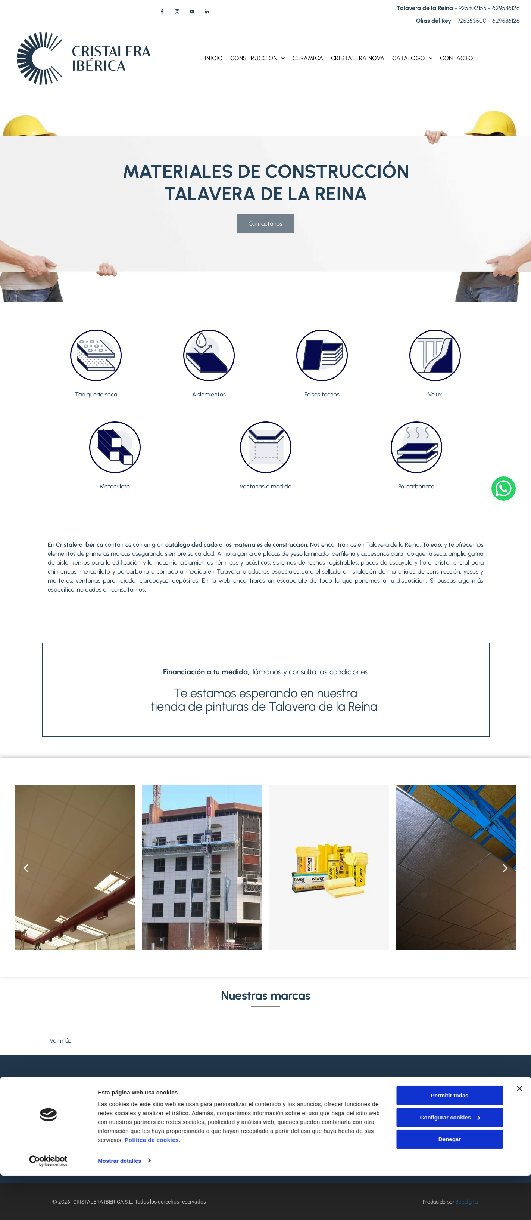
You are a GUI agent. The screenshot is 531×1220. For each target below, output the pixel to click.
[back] (25, 867)
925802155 (473, 8)
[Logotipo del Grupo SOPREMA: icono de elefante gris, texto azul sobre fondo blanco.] (446, 1023)
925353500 (472, 20)
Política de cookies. (152, 1185)
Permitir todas (450, 1140)
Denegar (449, 1184)
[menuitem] (214, 58)
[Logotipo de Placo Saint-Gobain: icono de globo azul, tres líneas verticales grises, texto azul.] (85, 1023)
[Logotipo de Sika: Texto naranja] (302, 1023)
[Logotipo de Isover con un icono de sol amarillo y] (230, 1023)
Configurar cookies (450, 1162)
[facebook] (162, 13)
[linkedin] (206, 13)
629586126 (506, 8)
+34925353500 (169, 1104)
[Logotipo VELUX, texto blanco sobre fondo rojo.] (158, 1023)
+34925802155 (313, 1105)
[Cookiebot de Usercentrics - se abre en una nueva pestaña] (48, 1205)
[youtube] (192, 13)
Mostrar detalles (119, 1205)
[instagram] (177, 13)
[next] (505, 867)
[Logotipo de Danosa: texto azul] (374, 1023)
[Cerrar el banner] (519, 1133)
